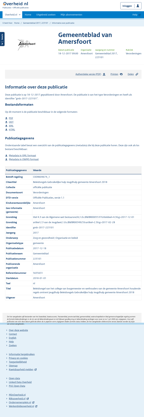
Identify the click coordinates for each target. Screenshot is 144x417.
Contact (13, 334)
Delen (133, 74)
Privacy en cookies (18, 358)
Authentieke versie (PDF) (91, 74)
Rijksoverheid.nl (17, 398)
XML (11, 126)
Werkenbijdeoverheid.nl (21, 406)
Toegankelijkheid (18, 361)
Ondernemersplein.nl (20, 402)
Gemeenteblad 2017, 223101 (35, 23)
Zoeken (13, 345)
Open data (14, 378)
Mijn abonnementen (71, 14)
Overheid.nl (11, 15)
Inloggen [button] (127, 5)
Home (28, 14)
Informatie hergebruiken (22, 354)
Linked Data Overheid (20, 382)
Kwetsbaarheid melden (21, 369)
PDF (11, 118)
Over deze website (18, 330)
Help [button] (134, 14)
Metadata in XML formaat (22, 155)
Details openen (2, 39)
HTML (12, 130)
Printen (117, 74)
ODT (11, 122)
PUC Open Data (17, 385)
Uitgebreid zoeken (46, 14)
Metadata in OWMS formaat (24, 159)
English (12, 337)
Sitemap (13, 365)
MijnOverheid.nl (17, 394)
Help (11, 341)
